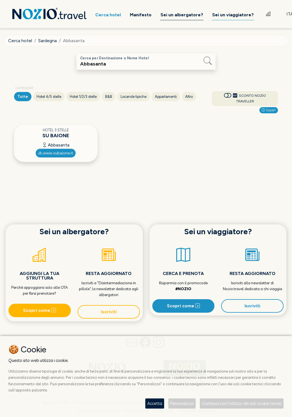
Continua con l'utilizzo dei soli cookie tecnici (242, 403)
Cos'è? (269, 110)
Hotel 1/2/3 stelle (83, 96)
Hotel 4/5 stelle (49, 96)
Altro (189, 96)
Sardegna (47, 40)
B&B (108, 96)
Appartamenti (166, 96)
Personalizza (182, 403)
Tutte (22, 96)
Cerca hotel (20, 40)
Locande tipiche (133, 96)
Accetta (154, 403)
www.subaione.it (55, 153)
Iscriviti (109, 311)
